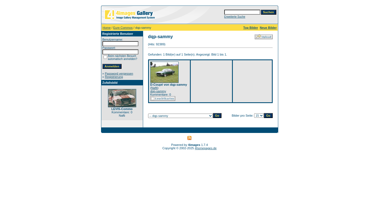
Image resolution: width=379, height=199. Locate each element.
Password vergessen (119, 73)
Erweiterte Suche (234, 16)
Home (107, 27)
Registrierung (114, 76)
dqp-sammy (158, 91)
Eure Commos (123, 27)
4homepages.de (206, 148)
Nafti (154, 88)
